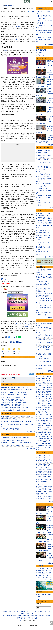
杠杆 (46, 410)
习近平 (44, 381)
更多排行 (50, 501)
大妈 (41, 418)
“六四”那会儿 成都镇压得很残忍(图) (10, 429)
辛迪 (48, 577)
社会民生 (49, 594)
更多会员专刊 (49, 44)
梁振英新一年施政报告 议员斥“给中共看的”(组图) (14, 403)
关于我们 (16, 611)
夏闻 (50, 570)
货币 (40, 412)
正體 (48, 1)
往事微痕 (41, 387)
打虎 (37, 405)
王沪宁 (46, 398)
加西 (36, 618)
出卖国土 (38, 383)
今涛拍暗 (42, 568)
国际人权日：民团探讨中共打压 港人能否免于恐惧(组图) (16, 390)
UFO (49, 392)
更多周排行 (49, 318)
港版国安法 (43, 389)
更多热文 (50, 371)
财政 (47, 414)
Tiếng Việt (29, 620)
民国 (42, 438)
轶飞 (44, 570)
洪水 (37, 387)
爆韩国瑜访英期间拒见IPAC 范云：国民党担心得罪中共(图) (43, 191)
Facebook (22, 613)
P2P (42, 421)
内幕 (45, 401)
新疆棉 (41, 385)
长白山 (43, 427)
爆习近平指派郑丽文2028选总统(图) (10, 419)
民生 (44, 436)
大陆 (39, 421)
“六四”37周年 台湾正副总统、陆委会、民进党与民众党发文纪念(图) (44, 169)
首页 (2, 5)
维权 (40, 423)
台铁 (48, 383)
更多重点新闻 (49, 145)
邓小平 (48, 441)
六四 (51, 381)
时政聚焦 (12, 5)
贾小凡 (50, 568)
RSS (32, 613)
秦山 (40, 575)
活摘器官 (44, 383)
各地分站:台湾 (19, 618)
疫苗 (51, 385)
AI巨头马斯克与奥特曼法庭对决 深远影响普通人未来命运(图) (44, 32)
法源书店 (19, 616)
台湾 (44, 416)
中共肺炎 (38, 376)
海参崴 (41, 416)
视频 (38, 504)
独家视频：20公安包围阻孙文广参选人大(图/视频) (14, 395)
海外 (48, 436)
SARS (40, 430)
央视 (44, 432)
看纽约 (28, 616)
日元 (50, 412)
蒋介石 (40, 441)
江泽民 (50, 398)
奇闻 (42, 447)
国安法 (45, 385)
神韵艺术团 (14, 616)
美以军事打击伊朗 (41, 50)
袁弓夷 (38, 389)
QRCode (13, 337)
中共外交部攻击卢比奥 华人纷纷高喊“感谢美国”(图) (15, 438)
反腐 (50, 403)
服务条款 (23, 611)
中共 (48, 401)
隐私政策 (29, 611)
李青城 (46, 575)
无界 (49, 616)
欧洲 (33, 618)
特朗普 (38, 378)
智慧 (46, 445)
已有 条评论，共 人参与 (8, 365)
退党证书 (41, 616)
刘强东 (38, 418)
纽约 (25, 618)
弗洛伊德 (45, 392)
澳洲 (39, 438)
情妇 (42, 403)
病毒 (45, 378)
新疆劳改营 (46, 430)
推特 (28, 613)
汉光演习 (49, 389)
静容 (43, 575)
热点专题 (40, 47)
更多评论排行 (31, 432)
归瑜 (41, 570)
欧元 (47, 412)
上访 (48, 423)
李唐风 (44, 573)
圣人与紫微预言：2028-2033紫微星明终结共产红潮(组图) (16, 417)
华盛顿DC (29, 618)
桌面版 (5, 611)
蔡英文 (48, 416)
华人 (47, 432)
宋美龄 (44, 441)
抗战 (48, 438)
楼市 (44, 414)
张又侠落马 (39, 52)
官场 (40, 405)
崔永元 (38, 401)
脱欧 (37, 410)
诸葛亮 (49, 443)
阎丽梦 (40, 394)
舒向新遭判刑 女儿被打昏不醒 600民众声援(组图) (14, 408)
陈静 (40, 573)
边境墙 (46, 396)
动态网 (46, 616)
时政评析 (44, 594)
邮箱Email (38, 603)
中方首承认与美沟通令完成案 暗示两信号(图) (13, 400)
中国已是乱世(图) (41, 484)
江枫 (37, 577)
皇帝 (46, 443)
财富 (50, 414)
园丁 (47, 573)
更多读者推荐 (31, 449)
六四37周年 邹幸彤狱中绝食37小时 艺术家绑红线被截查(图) (44, 162)
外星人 (45, 447)
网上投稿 (47, 611)
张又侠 (48, 381)
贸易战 (40, 381)
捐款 (35, 611)
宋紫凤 (38, 568)
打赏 (27, 11)
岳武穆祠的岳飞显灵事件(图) (44, 223)
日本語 (34, 620)
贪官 (39, 403)
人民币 (44, 412)
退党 (41, 392)
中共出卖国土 (48, 387)
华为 (44, 403)
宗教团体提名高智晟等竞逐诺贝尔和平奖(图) (13, 398)
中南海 (42, 401)
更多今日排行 (49, 257)
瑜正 (50, 575)
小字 (33, 11)
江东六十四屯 (47, 425)
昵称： (3, 361)
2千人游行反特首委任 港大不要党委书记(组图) (13, 411)
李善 (37, 599)
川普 (51, 376)
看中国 (5, 281)
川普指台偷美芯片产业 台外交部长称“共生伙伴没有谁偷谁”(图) (44, 198)
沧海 (51, 577)
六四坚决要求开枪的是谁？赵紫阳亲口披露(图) (13, 441)
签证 (49, 434)
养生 (39, 450)
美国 (37, 398)
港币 (37, 414)
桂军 (45, 438)
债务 (43, 410)
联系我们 (40, 611)
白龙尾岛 (48, 427)
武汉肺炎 (46, 376)
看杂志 (24, 616)
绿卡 (42, 436)
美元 (48, 410)
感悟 (48, 445)
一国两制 (48, 405)
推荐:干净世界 (6, 616)
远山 (47, 570)
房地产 (41, 414)
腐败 (47, 403)
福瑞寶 (36, 616)
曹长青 (45, 577)
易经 (37, 445)
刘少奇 (40, 443)
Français (24, 620)
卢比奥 (42, 378)
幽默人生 (41, 445)
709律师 (44, 423)
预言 (39, 447)
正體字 (19, 620)
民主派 (16, 39)
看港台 (7, 5)
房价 (44, 418)
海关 (43, 434)
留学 (40, 434)
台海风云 (38, 596)
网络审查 (40, 425)
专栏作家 (40, 566)
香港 (5, 50)
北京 (51, 416)
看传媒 (32, 616)
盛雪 (50, 573)
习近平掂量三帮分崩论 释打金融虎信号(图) (12, 405)
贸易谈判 (41, 398)
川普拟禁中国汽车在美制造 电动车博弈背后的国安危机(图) (43, 39)
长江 (48, 385)
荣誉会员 (18, 324)
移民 (50, 432)
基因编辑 (48, 421)
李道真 (38, 570)
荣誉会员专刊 (42, 8)
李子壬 (41, 577)
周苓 (37, 573)
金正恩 (44, 394)
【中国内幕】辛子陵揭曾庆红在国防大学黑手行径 (14, 388)
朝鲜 (46, 407)
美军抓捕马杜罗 (40, 55)
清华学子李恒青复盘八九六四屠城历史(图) (12, 446)
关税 (43, 396)
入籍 (39, 436)
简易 (47, 568)
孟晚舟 (40, 396)
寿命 (49, 447)
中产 (37, 416)
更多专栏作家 (49, 579)
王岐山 (48, 394)
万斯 (50, 396)
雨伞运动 (18, 26)
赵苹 (37, 575)
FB (44, 407)
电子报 (10, 611)
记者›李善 (3, 279)
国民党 (38, 392)
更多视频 (50, 563)
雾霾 (44, 421)
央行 (40, 410)
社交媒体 (40, 407)
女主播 (41, 432)
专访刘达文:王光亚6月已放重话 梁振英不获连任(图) (15, 393)
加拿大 (49, 407)
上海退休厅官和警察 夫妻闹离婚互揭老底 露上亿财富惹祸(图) (44, 237)
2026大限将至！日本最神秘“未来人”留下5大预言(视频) (16, 422)
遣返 (46, 434)
